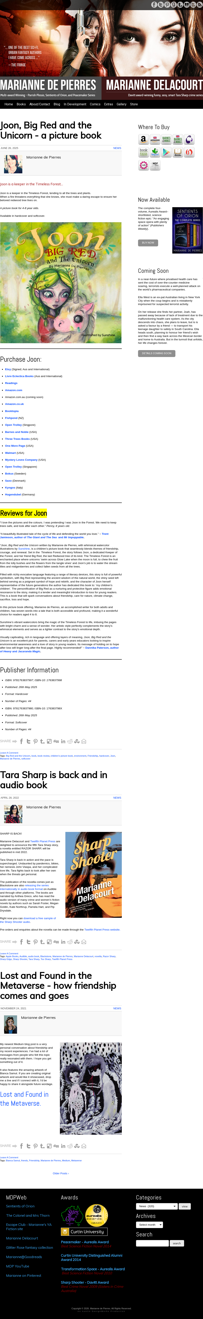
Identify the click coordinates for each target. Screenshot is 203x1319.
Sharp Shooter (20, 959)
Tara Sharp (34, 959)
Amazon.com (13, 390)
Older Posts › (61, 1173)
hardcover (104, 756)
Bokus (9, 473)
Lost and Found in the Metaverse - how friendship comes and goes (58, 985)
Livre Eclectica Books (19, 376)
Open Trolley (13, 466)
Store (134, 104)
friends (24, 1160)
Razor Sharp (109, 956)
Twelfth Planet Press (42, 841)
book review (43, 756)
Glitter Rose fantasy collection (29, 1247)
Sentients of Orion (20, 1206)
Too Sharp (46, 959)
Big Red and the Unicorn (18, 756)
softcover (25, 758)
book (33, 756)
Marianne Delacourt (83, 956)
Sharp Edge (6, 959)
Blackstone (45, 956)
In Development (75, 104)
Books (21, 104)
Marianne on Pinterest (23, 1275)
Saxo (8, 480)
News (117, 148)
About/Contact (39, 104)
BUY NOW (148, 243)
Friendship (92, 756)
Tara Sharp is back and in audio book (53, 780)
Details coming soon (156, 353)
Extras (108, 104)
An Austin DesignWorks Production (101, 1311)
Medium (66, 1160)
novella (98, 956)
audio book (33, 956)
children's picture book (62, 756)
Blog (57, 104)
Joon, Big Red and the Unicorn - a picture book (50, 130)
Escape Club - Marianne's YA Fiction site (29, 1226)
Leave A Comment (9, 753)
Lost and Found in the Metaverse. (24, 1099)
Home (8, 104)
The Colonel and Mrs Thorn (28, 1215)
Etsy (8, 369)
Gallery (121, 104)
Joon (112, 756)
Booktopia (11, 411)
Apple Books (12, 956)
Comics (95, 104)
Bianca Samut (13, 1160)
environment (80, 756)
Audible (23, 956)
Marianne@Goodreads (24, 1257)
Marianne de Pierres (10, 758)
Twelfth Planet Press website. (102, 929)
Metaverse (76, 1160)
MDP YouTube (17, 1266)
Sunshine (24, 548)
